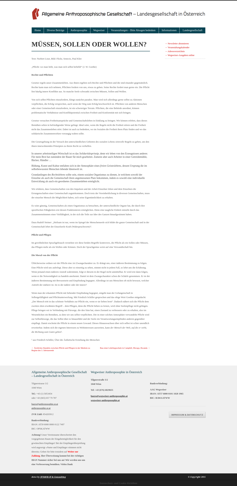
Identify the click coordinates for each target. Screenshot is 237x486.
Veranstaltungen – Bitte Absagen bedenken (133, 30)
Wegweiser (99, 30)
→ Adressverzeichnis (175, 51)
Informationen (169, 30)
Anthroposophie (79, 30)
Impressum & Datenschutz (187, 414)
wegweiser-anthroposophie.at (105, 400)
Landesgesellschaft (192, 30)
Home (38, 30)
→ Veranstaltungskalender (177, 47)
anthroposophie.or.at (41, 408)
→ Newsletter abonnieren (177, 43)
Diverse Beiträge (55, 30)
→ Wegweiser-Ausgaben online (179, 55)
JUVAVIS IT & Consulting (53, 477)
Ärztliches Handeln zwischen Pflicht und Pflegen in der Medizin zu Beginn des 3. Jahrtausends (60, 349)
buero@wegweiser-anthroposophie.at (109, 396)
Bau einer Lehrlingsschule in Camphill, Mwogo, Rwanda (125, 348)
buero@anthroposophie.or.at (44, 404)
